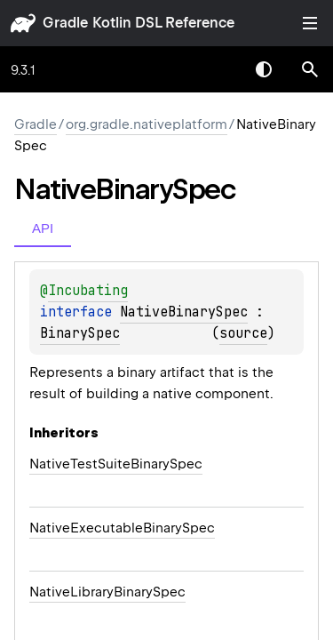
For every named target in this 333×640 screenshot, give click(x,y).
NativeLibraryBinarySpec (107, 592)
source (243, 333)
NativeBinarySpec (184, 312)
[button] (310, 69)
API (42, 228)
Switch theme (264, 69)
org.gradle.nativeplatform (146, 124)
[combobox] (217, 69)
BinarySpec (80, 333)
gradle (65, 22)
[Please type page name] (310, 69)
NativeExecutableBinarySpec (122, 528)
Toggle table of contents (310, 23)
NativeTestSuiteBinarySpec (115, 464)
